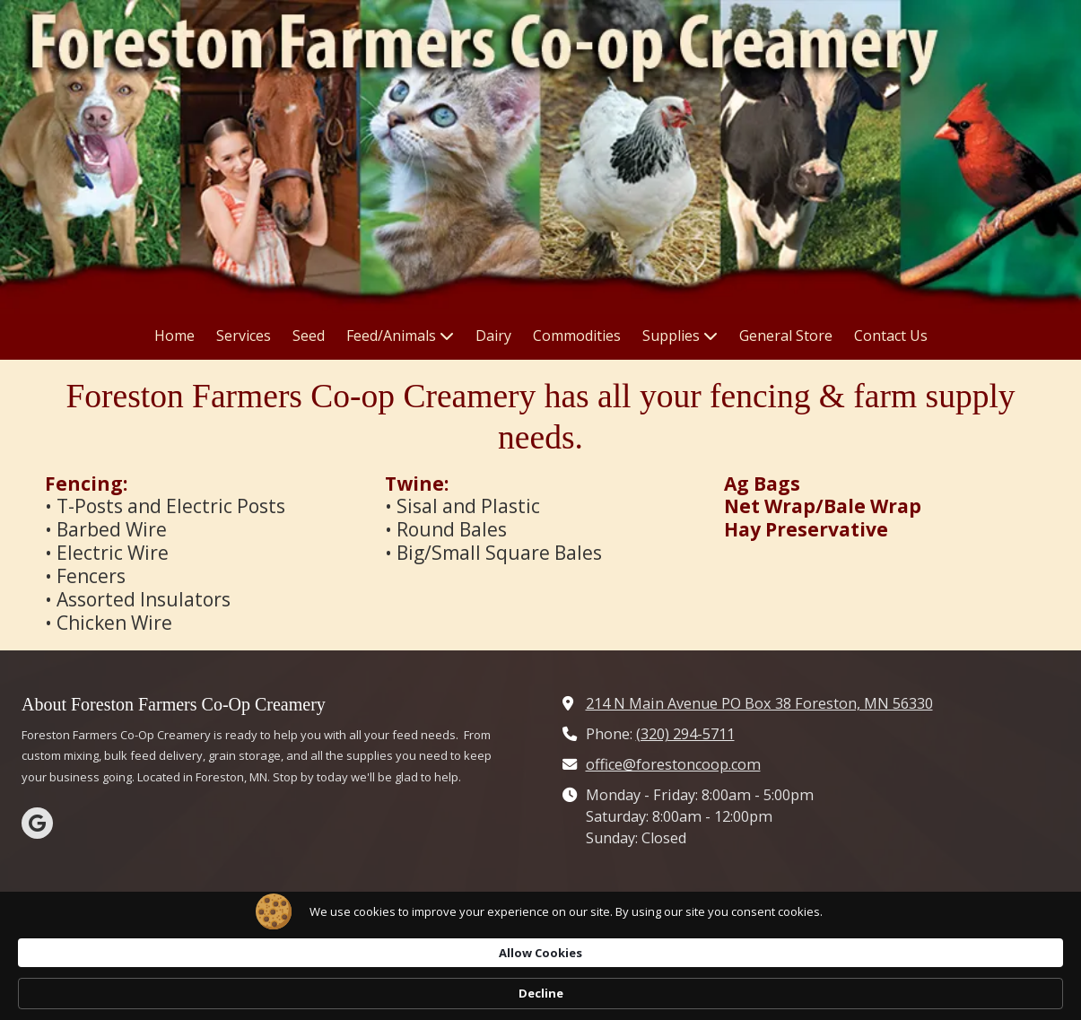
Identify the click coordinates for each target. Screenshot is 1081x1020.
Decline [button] (903, 993)
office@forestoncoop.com (673, 764)
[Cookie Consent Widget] (540, 993)
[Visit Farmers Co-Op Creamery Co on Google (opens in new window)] (37, 823)
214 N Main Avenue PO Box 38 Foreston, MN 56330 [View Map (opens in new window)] (759, 703)
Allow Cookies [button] (784, 992)
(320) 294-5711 (685, 734)
